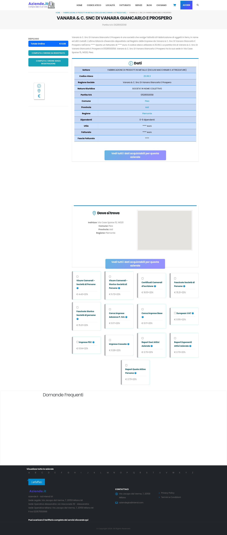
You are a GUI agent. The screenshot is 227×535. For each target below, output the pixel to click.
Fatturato (125, 5)
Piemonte (147, 113)
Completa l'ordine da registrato (48, 53)
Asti (147, 107)
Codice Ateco (94, 5)
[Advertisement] (135, 184)
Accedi (186, 5)
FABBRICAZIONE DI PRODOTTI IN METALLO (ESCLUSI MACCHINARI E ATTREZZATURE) (94, 12)
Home (79, 5)
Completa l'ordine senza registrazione (48, 62)
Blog (149, 5)
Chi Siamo (161, 5)
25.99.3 (147, 76)
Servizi (138, 5)
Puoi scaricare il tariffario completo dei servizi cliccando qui (59, 519)
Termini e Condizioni (171, 497)
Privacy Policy (168, 492)
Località (110, 5)
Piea (147, 101)
